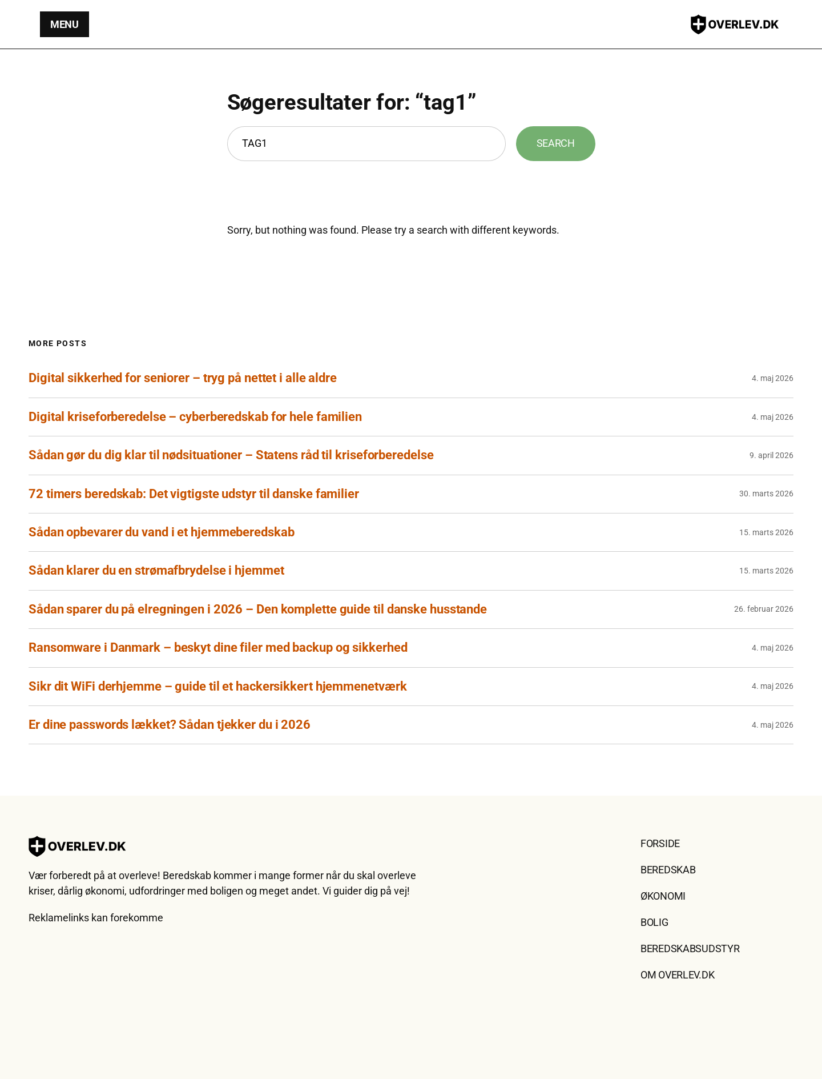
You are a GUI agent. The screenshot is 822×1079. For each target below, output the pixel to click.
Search (556, 143)
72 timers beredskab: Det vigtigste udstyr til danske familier (194, 494)
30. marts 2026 (766, 493)
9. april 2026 (771, 455)
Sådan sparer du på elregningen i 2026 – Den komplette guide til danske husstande (258, 609)
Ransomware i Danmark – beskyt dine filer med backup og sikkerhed (218, 647)
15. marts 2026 (766, 532)
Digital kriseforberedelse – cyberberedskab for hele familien (195, 417)
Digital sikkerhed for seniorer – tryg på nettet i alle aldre (183, 378)
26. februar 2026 (763, 608)
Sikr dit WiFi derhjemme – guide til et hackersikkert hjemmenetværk (217, 686)
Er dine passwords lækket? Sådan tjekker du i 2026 (170, 724)
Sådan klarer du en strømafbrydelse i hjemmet (156, 570)
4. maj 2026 (772, 378)
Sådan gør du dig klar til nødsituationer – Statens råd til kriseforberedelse (231, 455)
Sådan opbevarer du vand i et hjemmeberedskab (162, 532)
